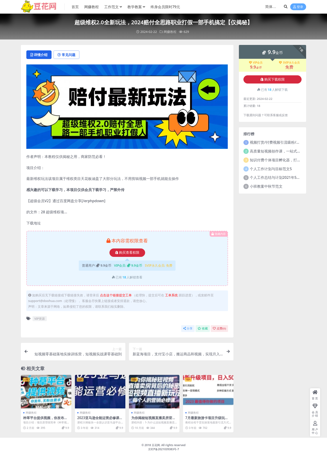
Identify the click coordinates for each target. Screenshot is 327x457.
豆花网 (156, 445)
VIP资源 (39, 319)
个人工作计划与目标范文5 (271, 168)
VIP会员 (256, 62)
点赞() (219, 328)
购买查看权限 (127, 252)
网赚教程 (170, 31)
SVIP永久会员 (289, 62)
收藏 (203, 328)
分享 (188, 328)
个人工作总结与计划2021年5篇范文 (278, 177)
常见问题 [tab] (66, 54)
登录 (298, 7)
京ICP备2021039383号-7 (163, 449)
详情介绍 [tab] (38, 54)
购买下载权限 (272, 79)
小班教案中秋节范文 (266, 186)
